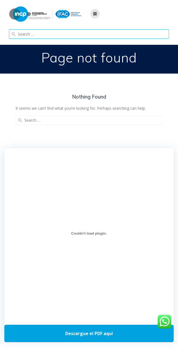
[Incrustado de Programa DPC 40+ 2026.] (89, 233)
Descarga (89, 333)
